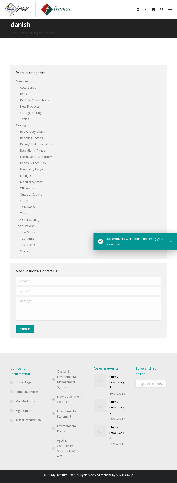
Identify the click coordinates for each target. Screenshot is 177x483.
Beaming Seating (31, 138)
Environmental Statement (67, 413)
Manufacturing (25, 401)
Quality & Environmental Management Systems (67, 379)
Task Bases (28, 245)
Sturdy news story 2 (116, 407)
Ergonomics (23, 411)
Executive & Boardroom (36, 157)
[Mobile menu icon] (170, 9)
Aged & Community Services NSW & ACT (68, 448)
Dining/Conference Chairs (37, 144)
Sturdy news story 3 (116, 432)
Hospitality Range (32, 169)
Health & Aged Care (33, 163)
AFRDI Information (28, 420)
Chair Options (25, 226)
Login (141, 9)
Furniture (22, 81)
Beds (23, 94)
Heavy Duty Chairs (32, 132)
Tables (24, 119)
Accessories (28, 88)
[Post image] (100, 380)
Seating (21, 125)
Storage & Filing (31, 113)
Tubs (23, 213)
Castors (25, 251)
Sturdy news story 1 (116, 382)
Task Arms (27, 238)
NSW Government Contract (69, 399)
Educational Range (32, 150)
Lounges (26, 176)
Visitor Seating (29, 220)
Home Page (23, 382)
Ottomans (27, 188)
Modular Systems (32, 182)
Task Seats (27, 232)
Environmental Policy (67, 428)
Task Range (28, 207)
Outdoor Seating (31, 194)
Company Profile (26, 392)
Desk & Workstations (34, 100)
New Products (29, 106)
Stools (24, 201)
